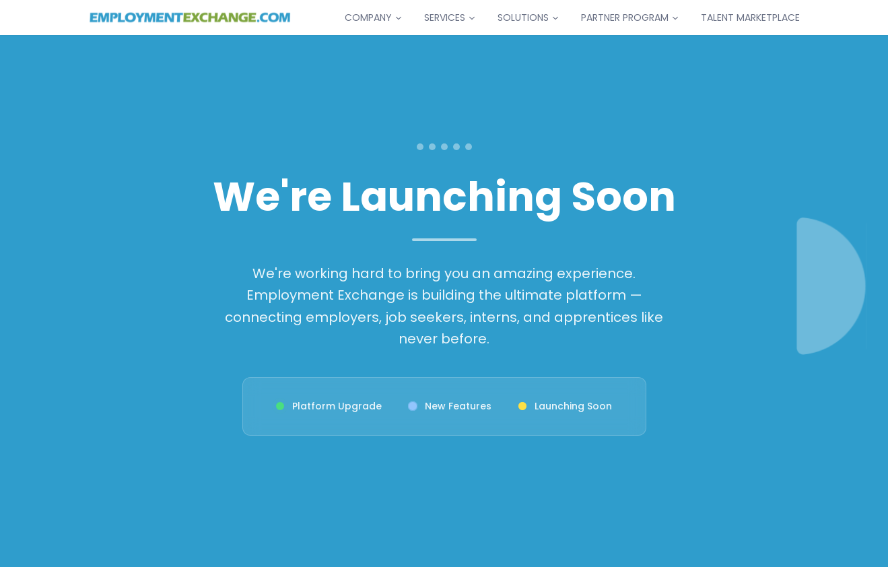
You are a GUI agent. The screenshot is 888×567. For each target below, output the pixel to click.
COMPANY (374, 17)
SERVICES (450, 17)
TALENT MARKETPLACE (750, 17)
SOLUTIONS (528, 17)
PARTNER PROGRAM (630, 17)
